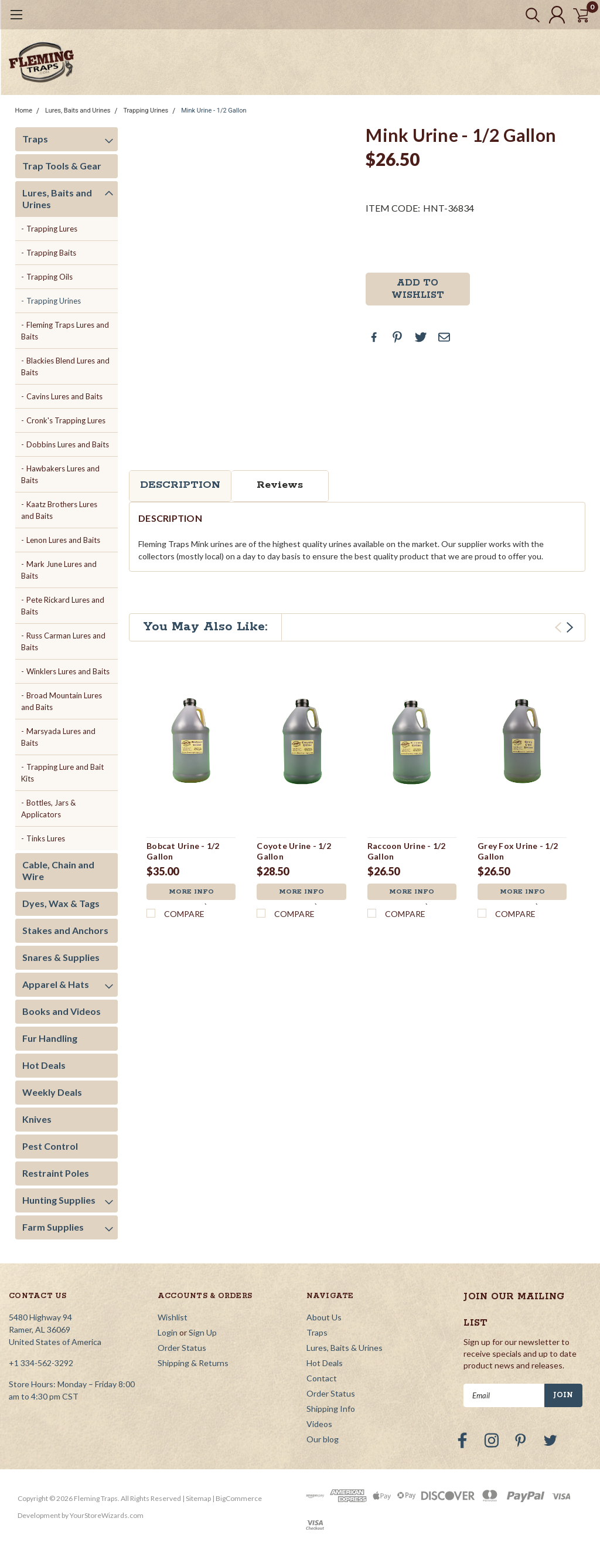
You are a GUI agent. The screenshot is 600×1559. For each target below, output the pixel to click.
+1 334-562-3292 (41, 1363)
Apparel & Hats (55, 984)
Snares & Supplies (61, 957)
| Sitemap (196, 1498)
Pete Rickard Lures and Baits (63, 605)
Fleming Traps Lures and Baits (65, 330)
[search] (522, 14)
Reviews (280, 484)
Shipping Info (330, 1409)
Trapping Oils (49, 276)
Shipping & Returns (193, 1363)
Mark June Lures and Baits (59, 569)
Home (24, 110)
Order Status (182, 1348)
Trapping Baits (51, 252)
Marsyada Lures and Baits (58, 737)
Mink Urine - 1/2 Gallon (213, 110)
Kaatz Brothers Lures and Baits (59, 510)
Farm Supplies (53, 1226)
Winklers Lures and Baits (68, 671)
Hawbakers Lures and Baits (60, 474)
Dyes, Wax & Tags (61, 903)
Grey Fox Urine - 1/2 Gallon (518, 851)
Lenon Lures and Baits (63, 540)
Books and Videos (61, 1011)
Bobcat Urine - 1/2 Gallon (183, 851)
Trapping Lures (51, 228)
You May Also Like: (205, 627)
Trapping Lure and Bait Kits (62, 772)
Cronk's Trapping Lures (65, 420)
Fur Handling (49, 1038)
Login (168, 1332)
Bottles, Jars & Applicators (48, 808)
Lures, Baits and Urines (77, 110)
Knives (37, 1119)
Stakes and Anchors (65, 930)
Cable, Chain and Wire (58, 870)
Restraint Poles (55, 1172)
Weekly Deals (52, 1092)
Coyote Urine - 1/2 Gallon (294, 851)
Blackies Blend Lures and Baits (65, 366)
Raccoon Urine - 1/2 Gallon (406, 851)
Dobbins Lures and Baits (67, 444)
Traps (35, 138)
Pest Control (50, 1146)
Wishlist (173, 1317)
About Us (324, 1317)
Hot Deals (44, 1065)
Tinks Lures (45, 838)
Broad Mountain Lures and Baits (62, 701)
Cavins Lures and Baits (64, 396)
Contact (321, 1378)
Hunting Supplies (59, 1199)
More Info (191, 892)
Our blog (322, 1439)
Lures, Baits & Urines (344, 1348)
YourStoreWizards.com (107, 1515)
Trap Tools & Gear (61, 165)
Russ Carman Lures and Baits (63, 641)
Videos (319, 1424)
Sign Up (203, 1332)
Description (180, 484)
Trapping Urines (145, 110)
